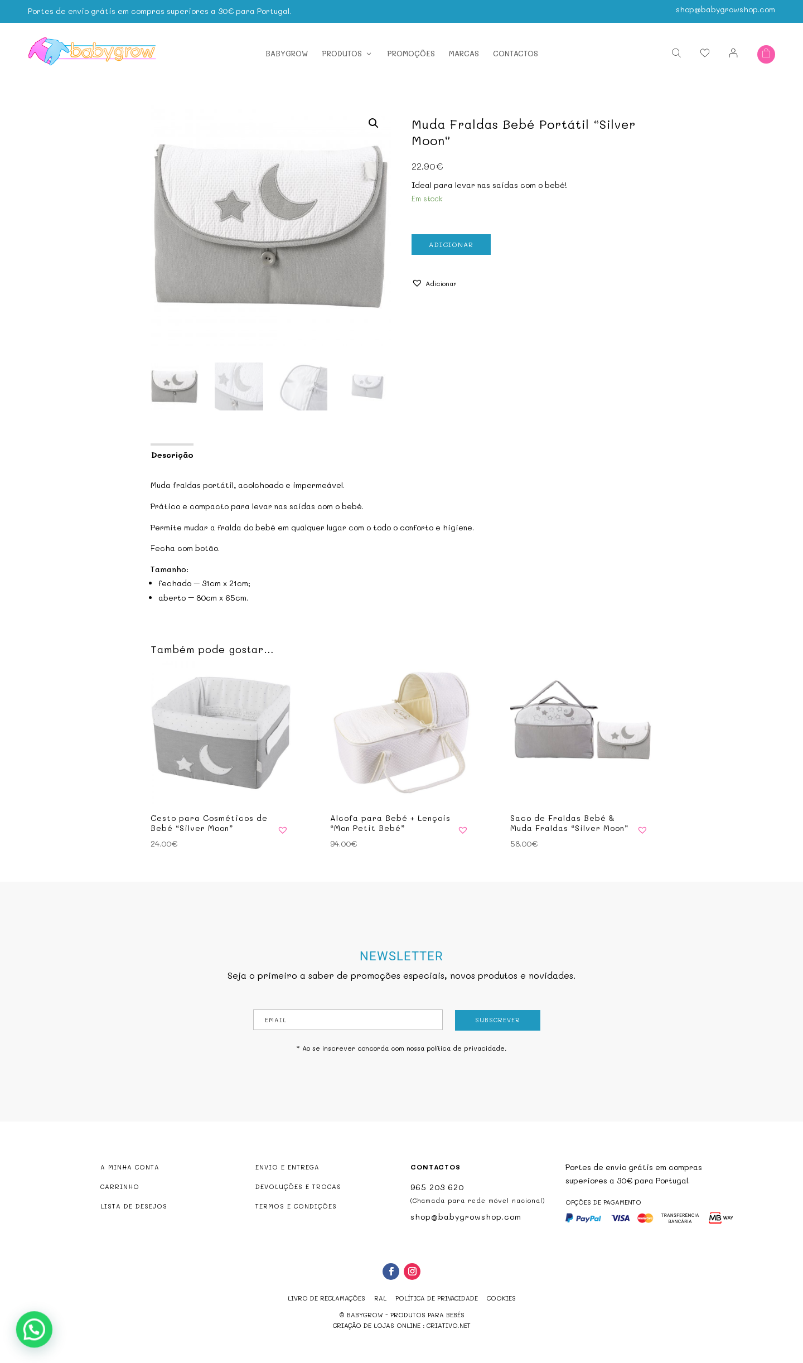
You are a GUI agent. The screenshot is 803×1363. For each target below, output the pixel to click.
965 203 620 (437, 1187)
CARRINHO (119, 1186)
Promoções (411, 53)
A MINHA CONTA (129, 1167)
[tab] (171, 454)
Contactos (515, 53)
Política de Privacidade (436, 1298)
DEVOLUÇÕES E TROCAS (298, 1186)
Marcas (464, 53)
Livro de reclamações (326, 1298)
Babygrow (286, 53)
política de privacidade (466, 1047)
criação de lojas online (376, 1325)
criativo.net (449, 1325)
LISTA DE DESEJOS (133, 1206)
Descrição (172, 455)
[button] (434, 284)
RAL (380, 1298)
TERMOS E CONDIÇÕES (296, 1206)
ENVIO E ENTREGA (287, 1167)
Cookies (501, 1298)
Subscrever (497, 1020)
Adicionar (451, 244)
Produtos (342, 53)
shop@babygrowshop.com (725, 8)
